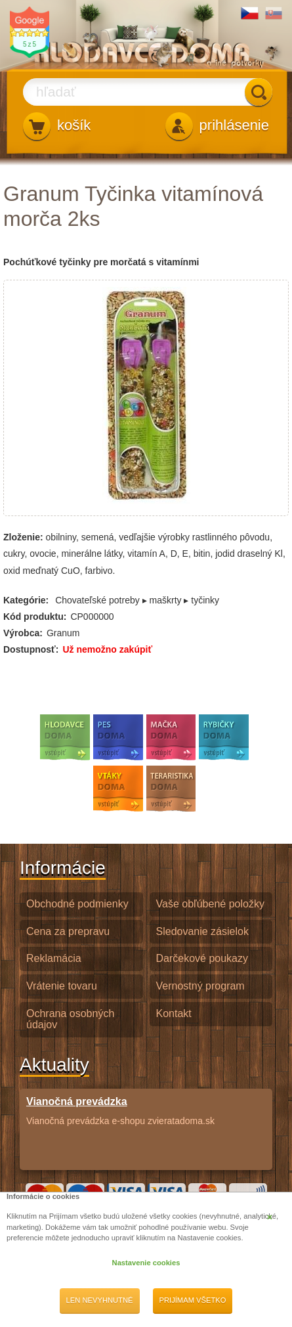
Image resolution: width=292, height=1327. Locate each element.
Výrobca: (23, 633)
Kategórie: (26, 600)
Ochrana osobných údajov (70, 1019)
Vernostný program (200, 985)
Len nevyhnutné (99, 1300)
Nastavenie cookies (146, 1263)
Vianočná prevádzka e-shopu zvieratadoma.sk (120, 1110)
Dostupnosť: (30, 649)
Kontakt (174, 1013)
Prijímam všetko (192, 1300)
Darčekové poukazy (202, 958)
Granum (63, 633)
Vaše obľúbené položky (210, 903)
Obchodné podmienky (77, 903)
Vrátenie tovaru (61, 985)
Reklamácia (53, 958)
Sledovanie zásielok (202, 931)
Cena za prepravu (68, 931)
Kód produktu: (34, 616)
